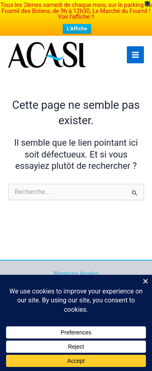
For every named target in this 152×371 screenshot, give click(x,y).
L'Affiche (77, 29)
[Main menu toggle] (135, 54)
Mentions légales (76, 273)
